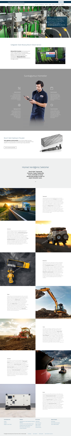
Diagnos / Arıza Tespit (8, 424)
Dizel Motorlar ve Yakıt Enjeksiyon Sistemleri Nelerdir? (27, 422)
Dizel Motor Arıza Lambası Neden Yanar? (27, 423)
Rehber (50, 4)
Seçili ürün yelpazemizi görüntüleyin (10, 154)
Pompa (5, 421)
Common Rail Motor (23, 428)
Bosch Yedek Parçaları (55, 424)
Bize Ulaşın (53, 421)
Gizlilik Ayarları (41, 433)
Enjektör (5, 422)
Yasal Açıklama (35, 433)
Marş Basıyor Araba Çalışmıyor (25, 426)
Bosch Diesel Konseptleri (55, 422)
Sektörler (46, 4)
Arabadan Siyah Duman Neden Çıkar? (26, 425)
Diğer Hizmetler (38, 424)
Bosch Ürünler (57, 4)
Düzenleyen (29, 433)
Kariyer (53, 4)
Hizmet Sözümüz (38, 427)
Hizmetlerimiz (41, 4)
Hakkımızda (37, 421)
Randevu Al (61, 2)
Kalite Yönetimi (38, 425)
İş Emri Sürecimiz (38, 422)
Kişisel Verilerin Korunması (49, 433)
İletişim (62, 4)
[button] (34, 36)
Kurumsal (36, 4)
